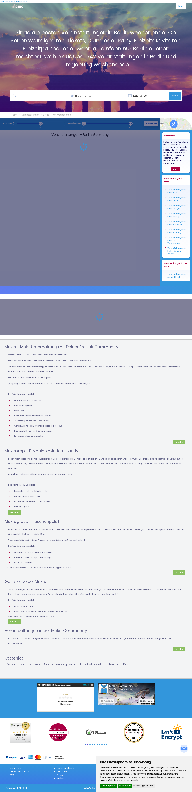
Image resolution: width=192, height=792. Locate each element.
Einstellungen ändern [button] (143, 785)
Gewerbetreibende (65, 768)
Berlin (46, 114)
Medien (60, 778)
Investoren (62, 771)
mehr (175, 169)
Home (15, 114)
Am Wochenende (62, 114)
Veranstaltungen (30, 114)
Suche (175, 95)
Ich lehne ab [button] (125, 785)
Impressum (15, 768)
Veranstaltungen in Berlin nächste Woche (176, 251)
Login (180, 6)
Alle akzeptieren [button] (108, 785)
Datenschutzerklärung (20, 771)
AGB (12, 775)
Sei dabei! (179, 442)
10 (106, 744)
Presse (60, 775)
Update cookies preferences (13, 1)
